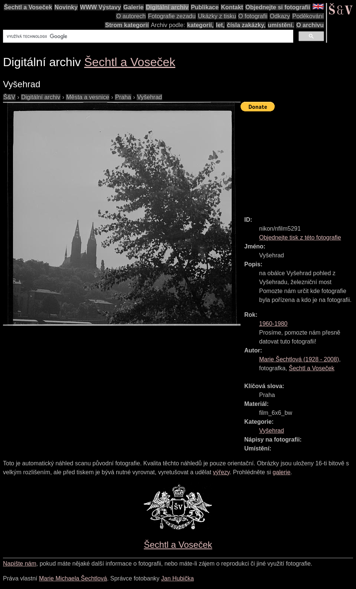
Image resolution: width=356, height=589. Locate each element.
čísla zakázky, (246, 25)
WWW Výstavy (100, 7)
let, (220, 25)
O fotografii (252, 16)
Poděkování (308, 16)
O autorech (131, 16)
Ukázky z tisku (217, 16)
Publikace (205, 7)
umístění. (281, 25)
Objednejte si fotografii (277, 7)
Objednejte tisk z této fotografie (300, 237)
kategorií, (200, 25)
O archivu (310, 25)
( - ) (299, 359)
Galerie (133, 7)
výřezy (221, 472)
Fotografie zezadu (172, 16)
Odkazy (280, 16)
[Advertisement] (298, 160)
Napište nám (19, 563)
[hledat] (147, 36)
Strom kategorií (126, 25)
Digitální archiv (167, 7)
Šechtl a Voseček (28, 7)
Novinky (66, 7)
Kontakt (232, 7)
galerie (281, 472)
